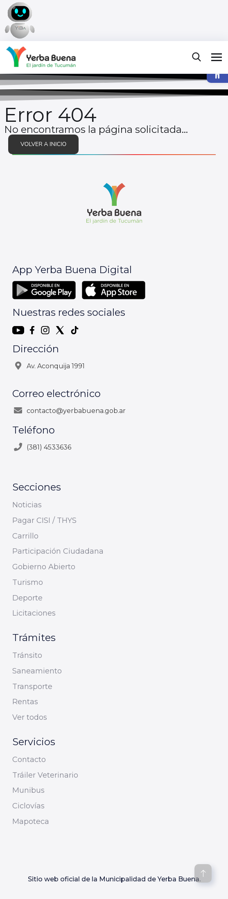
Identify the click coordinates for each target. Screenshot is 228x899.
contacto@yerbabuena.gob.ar (76, 411)
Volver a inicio (43, 144)
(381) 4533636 (49, 447)
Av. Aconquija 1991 (56, 366)
